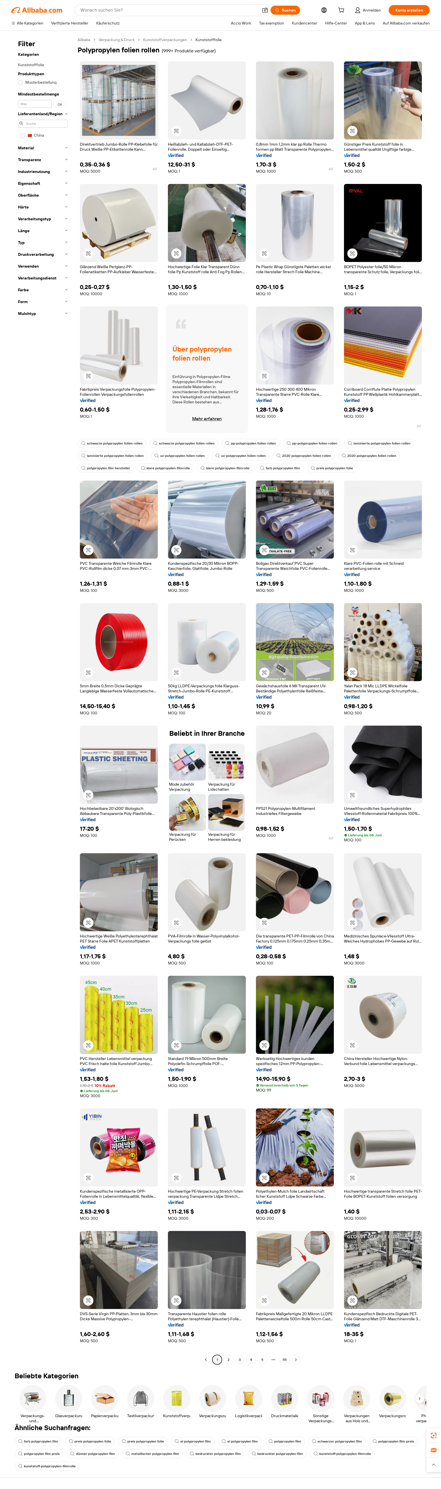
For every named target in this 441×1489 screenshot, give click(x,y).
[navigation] (43, 700)
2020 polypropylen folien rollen (303, 456)
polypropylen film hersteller (105, 468)
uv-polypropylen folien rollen (179, 456)
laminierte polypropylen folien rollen (379, 443)
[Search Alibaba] (168, 10)
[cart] (342, 11)
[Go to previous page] (206, 1360)
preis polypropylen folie (332, 468)
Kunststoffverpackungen (165, 39)
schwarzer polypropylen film (337, 1441)
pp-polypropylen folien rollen (250, 443)
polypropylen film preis (393, 1441)
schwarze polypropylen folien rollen (112, 443)
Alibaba (84, 39)
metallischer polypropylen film (152, 1454)
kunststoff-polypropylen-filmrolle (342, 1454)
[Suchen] (285, 10)
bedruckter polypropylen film (215, 1454)
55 (285, 1360)
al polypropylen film (193, 1441)
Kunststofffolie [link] (208, 39)
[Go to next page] (296, 1360)
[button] (265, 10)
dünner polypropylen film (92, 1454)
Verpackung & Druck (117, 39)
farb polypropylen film (280, 468)
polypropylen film (285, 1441)
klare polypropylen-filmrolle (165, 468)
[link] (433, 1435)
